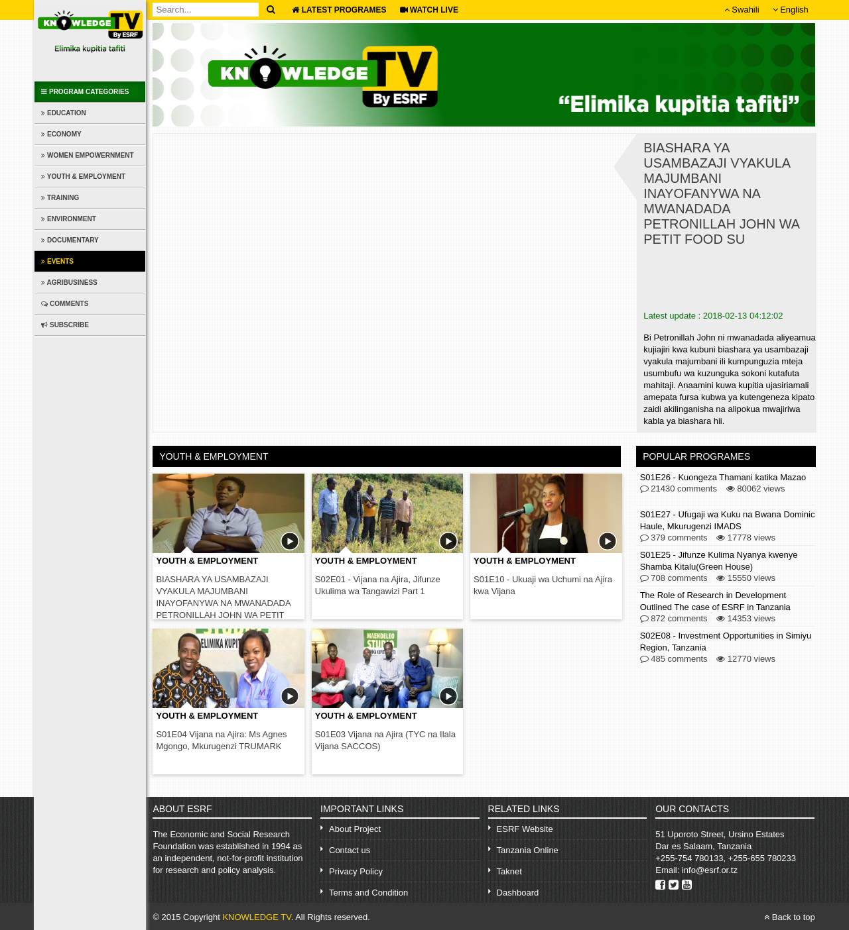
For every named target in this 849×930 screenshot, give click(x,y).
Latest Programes (339, 10)
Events (57, 261)
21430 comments (678, 488)
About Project (355, 829)
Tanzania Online (527, 850)
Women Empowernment (87, 155)
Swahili (741, 10)
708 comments (674, 578)
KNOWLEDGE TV (256, 917)
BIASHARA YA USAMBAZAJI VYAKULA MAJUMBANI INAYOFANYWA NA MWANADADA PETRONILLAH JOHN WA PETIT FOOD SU (223, 603)
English (791, 10)
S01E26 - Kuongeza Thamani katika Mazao (723, 477)
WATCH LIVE (429, 10)
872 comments (674, 618)
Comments (64, 303)
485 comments (674, 659)
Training (60, 197)
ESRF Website (525, 829)
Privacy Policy (356, 871)
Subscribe (65, 325)
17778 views (745, 537)
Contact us (349, 850)
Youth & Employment (83, 176)
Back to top (789, 917)
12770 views (745, 659)
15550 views (745, 578)
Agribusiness (69, 282)
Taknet (509, 871)
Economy (61, 134)
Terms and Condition (368, 893)
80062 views (755, 488)
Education (63, 113)
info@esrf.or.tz (710, 870)
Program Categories (85, 91)
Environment (68, 219)
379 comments (674, 537)
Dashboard (518, 893)
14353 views (745, 618)
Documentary (70, 240)
